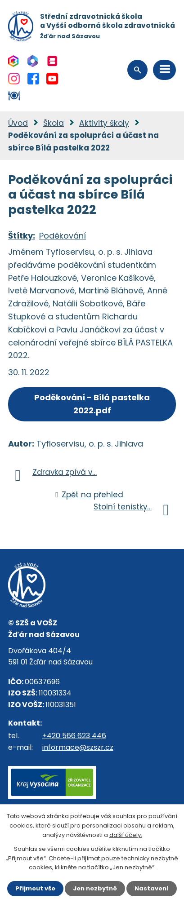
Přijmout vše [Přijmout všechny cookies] (35, 888)
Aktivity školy (104, 123)
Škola (53, 123)
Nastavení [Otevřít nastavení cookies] (152, 888)
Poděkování (62, 235)
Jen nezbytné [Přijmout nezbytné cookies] (95, 888)
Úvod (18, 123)
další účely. (125, 835)
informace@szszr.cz (77, 747)
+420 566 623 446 (74, 735)
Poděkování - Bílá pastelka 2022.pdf (92, 404)
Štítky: (21, 235)
